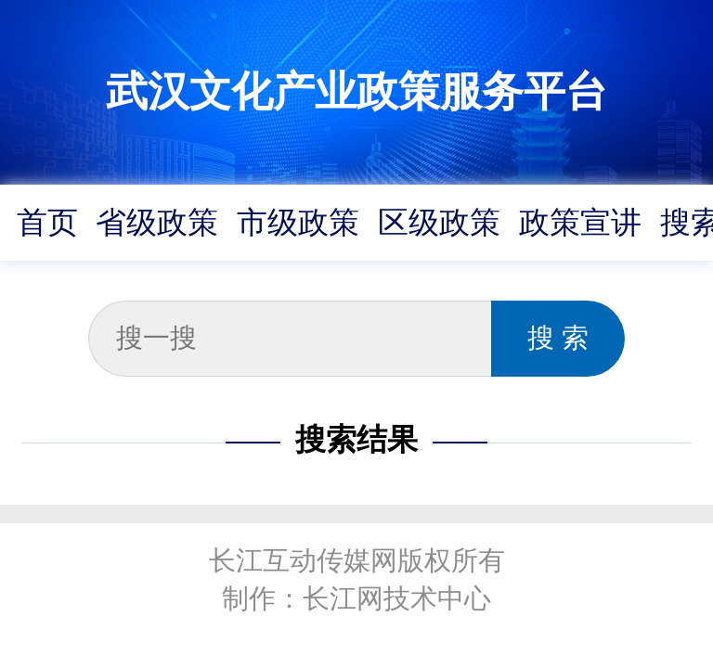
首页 (47, 222)
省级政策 (157, 222)
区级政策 (439, 222)
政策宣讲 (580, 222)
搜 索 (558, 338)
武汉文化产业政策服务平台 (356, 91)
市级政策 (298, 222)
